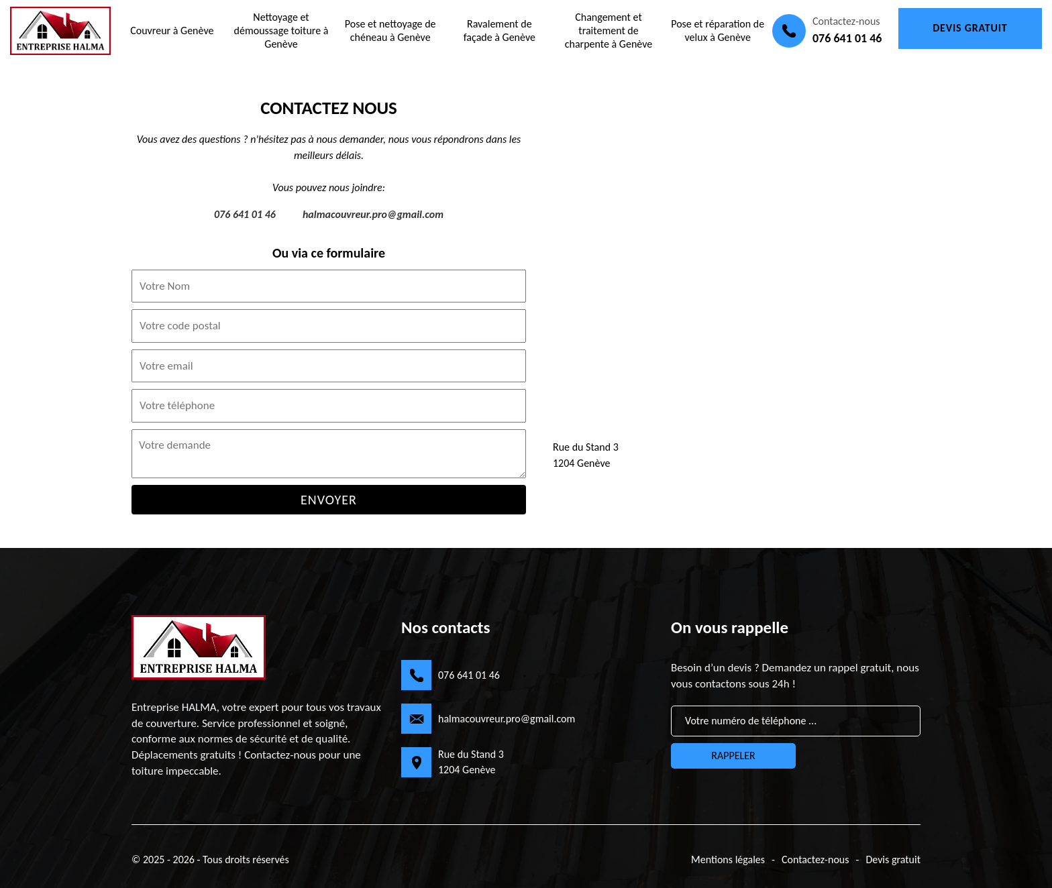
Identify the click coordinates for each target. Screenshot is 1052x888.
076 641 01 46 (847, 38)
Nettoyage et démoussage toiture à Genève (281, 30)
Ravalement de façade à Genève (499, 30)
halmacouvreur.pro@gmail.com (373, 214)
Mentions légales (728, 859)
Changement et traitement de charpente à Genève (608, 30)
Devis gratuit (970, 27)
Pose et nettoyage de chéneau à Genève (390, 30)
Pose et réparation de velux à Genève (717, 30)
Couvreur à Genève (171, 30)
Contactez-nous (815, 859)
